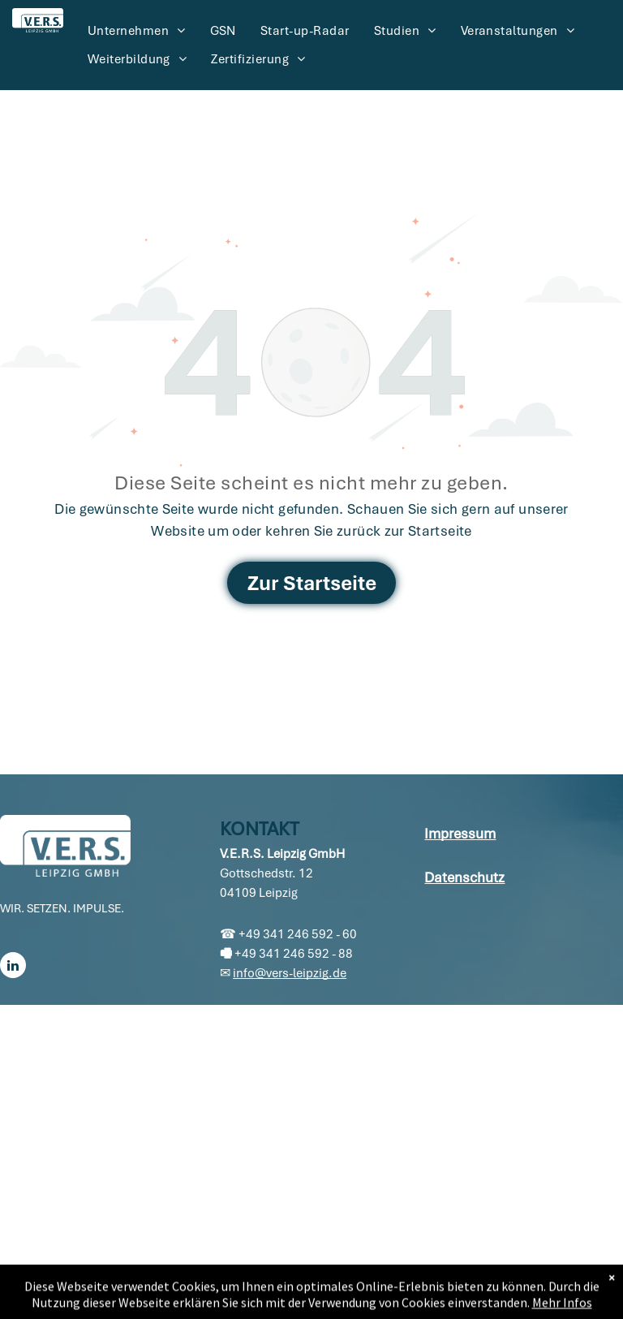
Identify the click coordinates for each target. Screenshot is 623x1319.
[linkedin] (13, 967)
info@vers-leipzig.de (289, 973)
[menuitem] (136, 31)
